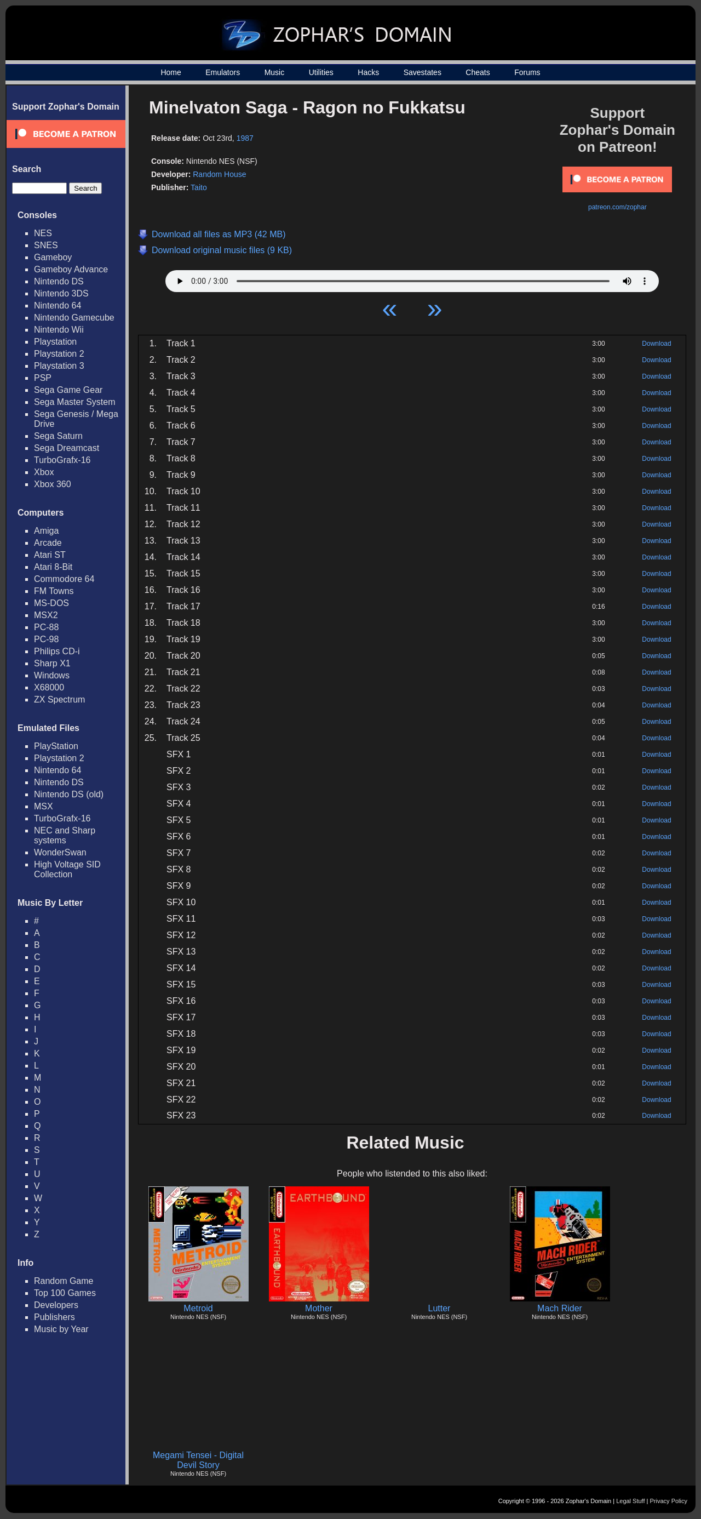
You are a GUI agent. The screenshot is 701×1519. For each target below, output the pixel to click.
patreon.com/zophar (617, 207)
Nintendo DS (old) (69, 794)
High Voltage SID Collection (67, 869)
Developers (56, 1305)
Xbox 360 (52, 484)
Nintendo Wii (59, 329)
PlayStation (56, 746)
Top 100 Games (65, 1293)
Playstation (55, 341)
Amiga (46, 530)
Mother (318, 1308)
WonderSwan (60, 852)
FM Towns (54, 591)
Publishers (54, 1317)
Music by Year (61, 1329)
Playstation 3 (59, 365)
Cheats (478, 72)
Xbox (44, 472)
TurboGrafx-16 (62, 460)
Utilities (321, 72)
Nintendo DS (59, 281)
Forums (527, 72)
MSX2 (46, 615)
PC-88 (46, 627)
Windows (52, 675)
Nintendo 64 (57, 305)
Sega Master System (75, 402)
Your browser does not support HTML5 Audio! (412, 278)
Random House (219, 174)
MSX (43, 806)
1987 (245, 138)
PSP (42, 377)
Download (656, 343)
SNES (46, 245)
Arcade (48, 542)
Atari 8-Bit (53, 567)
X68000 (49, 687)
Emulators (222, 72)
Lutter (439, 1308)
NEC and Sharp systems (64, 835)
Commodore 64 (64, 579)
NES (43, 233)
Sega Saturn (58, 436)
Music (275, 72)
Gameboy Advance (71, 269)
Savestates (422, 72)
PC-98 (46, 639)
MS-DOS (51, 603)
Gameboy (53, 257)
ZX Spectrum (59, 699)
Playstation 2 (59, 353)
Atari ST (50, 554)
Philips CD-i (57, 651)
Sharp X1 (52, 663)
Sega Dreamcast (66, 448)
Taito (199, 187)
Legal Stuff (630, 1501)
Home (170, 72)
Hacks (368, 72)
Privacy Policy (668, 1501)
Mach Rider (559, 1308)
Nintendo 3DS (61, 293)
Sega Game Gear (68, 390)
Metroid (197, 1308)
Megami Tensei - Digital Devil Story (198, 1460)
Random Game (64, 1281)
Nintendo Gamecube (74, 317)
